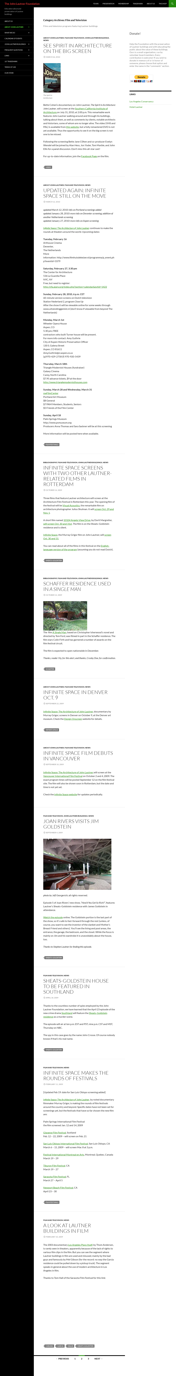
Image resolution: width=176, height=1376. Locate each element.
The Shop (163, 4)
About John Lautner (53, 38)
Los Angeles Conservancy (141, 101)
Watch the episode (53, 917)
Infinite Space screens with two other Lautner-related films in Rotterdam (77, 475)
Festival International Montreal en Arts (63, 1154)
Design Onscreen (73, 718)
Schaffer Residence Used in (77, 586)
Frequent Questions (14, 50)
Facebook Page (89, 156)
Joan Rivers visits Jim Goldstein (71, 824)
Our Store (9, 73)
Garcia (60, 1346)
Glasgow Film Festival (54, 1132)
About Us (151, 4)
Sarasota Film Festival (54, 1176)
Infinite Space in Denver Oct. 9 (75, 695)
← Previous (62, 1358)
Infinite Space (50, 534)
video (48, 167)
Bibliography (50, 462)
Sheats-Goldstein (54, 560)
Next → (98, 1358)
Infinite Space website (65, 794)
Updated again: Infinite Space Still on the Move (74, 193)
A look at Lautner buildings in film (67, 1228)
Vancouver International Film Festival (62, 776)
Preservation (108, 4)
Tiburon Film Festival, (54, 1165)
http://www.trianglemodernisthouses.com (65, 382)
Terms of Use (10, 67)
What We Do (10, 33)
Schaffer (50, 669)
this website (72, 126)
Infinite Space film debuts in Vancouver (78, 756)
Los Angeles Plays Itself (80, 1244)
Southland (67, 1013)
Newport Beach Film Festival (58, 1187)
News (46, 40)
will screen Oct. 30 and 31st (57, 523)
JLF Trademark (11, 61)
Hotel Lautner (136, 107)
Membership (123, 4)
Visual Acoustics (71, 505)
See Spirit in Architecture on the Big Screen (77, 48)
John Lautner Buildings (97, 38)
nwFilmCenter (50, 393)
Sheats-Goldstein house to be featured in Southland (76, 986)
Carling (49, 1346)
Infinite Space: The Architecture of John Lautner (66, 228)
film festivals (52, 445)
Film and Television (74, 38)
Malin (70, 1346)
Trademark (138, 4)
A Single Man (59, 632)
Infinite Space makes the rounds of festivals (76, 1075)
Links (7, 56)
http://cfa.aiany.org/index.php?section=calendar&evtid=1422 (75, 286)
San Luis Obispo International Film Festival (65, 1143)
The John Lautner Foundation (22, 3)
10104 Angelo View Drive (77, 520)
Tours (96, 4)
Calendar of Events (13, 38)
